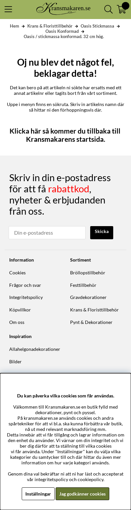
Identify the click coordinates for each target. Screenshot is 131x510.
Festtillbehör (83, 285)
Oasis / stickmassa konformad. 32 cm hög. (64, 36)
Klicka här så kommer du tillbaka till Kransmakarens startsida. (66, 135)
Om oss (16, 322)
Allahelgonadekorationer (34, 349)
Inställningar (38, 494)
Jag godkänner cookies (82, 494)
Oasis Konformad (62, 31)
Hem (14, 26)
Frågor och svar (25, 285)
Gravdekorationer (88, 297)
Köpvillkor (20, 309)
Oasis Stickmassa (97, 26)
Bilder (15, 361)
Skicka (102, 231)
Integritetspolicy (26, 297)
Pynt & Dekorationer (91, 322)
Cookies (17, 272)
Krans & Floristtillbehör (49, 26)
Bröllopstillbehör (87, 272)
